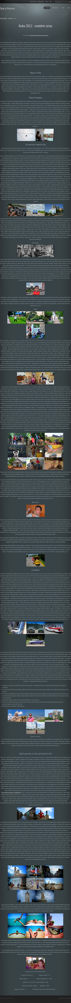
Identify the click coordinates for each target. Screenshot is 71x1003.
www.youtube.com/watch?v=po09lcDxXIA (11, 792)
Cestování (47, 8)
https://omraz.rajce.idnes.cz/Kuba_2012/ (39, 35)
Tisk (50, 1)
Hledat (69, 2)
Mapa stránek (41, 1)
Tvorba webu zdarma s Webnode (64, 998)
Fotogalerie (55, 8)
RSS (47, 1)
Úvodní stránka (33, 1)
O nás (68, 8)
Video (63, 8)
